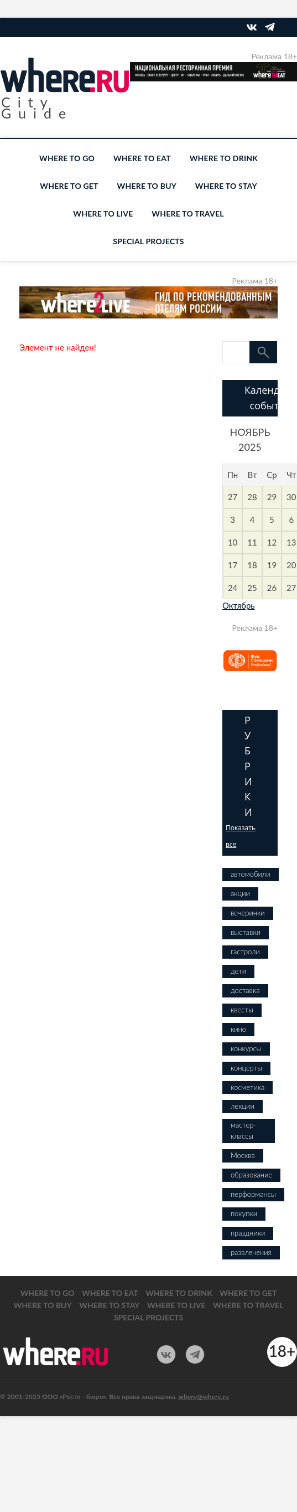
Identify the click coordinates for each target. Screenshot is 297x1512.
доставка (245, 990)
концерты (246, 1067)
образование (251, 1174)
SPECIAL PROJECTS (148, 241)
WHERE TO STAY (226, 186)
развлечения (251, 1252)
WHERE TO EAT (142, 158)
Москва (243, 1155)
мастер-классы (243, 1130)
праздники (248, 1232)
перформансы (253, 1194)
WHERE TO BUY (146, 186)
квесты (242, 1009)
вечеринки (248, 912)
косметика (247, 1087)
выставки (245, 932)
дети (238, 970)
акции (240, 893)
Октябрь (238, 605)
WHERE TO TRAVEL (187, 213)
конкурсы (246, 1048)
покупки (244, 1213)
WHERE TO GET (69, 186)
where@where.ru (204, 1396)
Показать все (241, 836)
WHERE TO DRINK (224, 158)
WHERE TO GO (67, 158)
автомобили (250, 874)
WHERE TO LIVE (103, 213)
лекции (242, 1106)
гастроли (245, 951)
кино (238, 1029)
